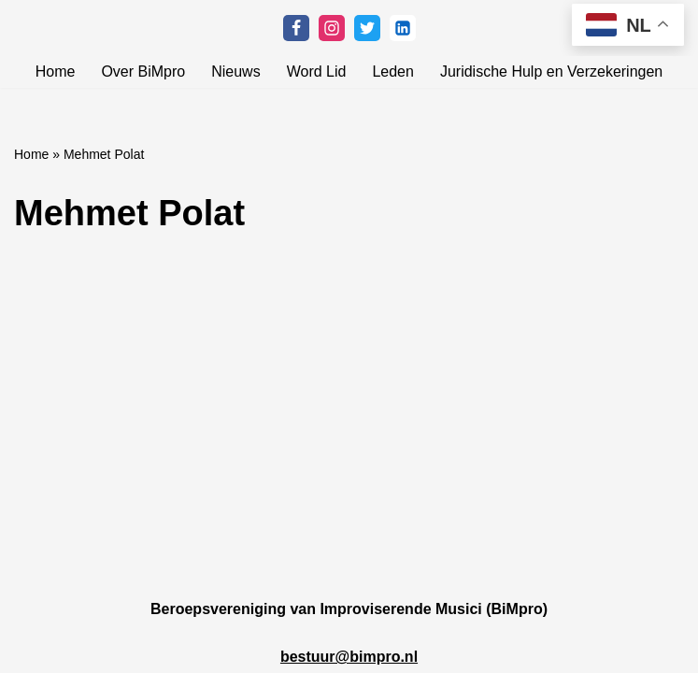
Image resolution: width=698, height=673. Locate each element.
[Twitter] (367, 28)
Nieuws (235, 71)
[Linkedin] (403, 28)
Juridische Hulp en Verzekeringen (551, 71)
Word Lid (317, 71)
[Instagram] (332, 28)
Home (56, 71)
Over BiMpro (143, 71)
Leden (393, 71)
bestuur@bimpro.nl (349, 657)
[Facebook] (296, 28)
